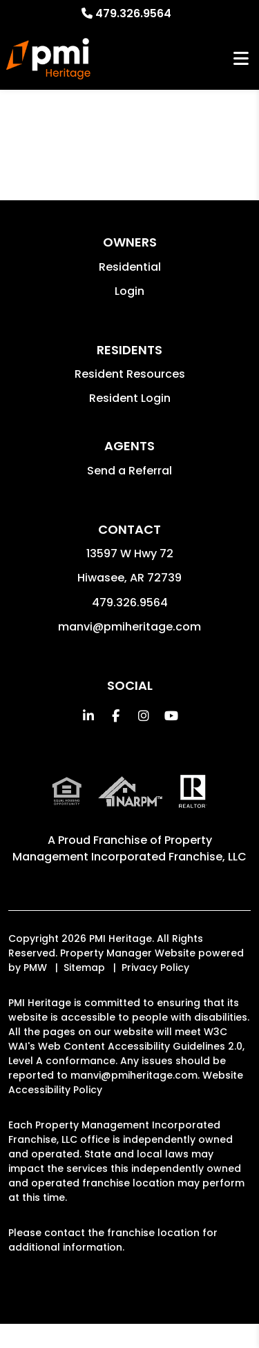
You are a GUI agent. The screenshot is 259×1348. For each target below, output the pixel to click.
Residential (130, 267)
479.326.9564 (133, 13)
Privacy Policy (155, 967)
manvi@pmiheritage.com (129, 627)
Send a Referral (129, 471)
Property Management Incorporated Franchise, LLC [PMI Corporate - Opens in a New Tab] (129, 848)
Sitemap (84, 967)
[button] (88, 716)
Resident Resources (130, 374)
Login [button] (129, 291)
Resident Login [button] (130, 398)
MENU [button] (241, 59)
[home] (48, 58)
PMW (35, 967)
